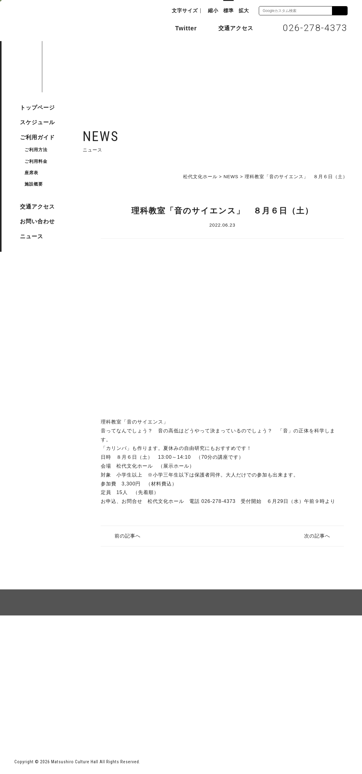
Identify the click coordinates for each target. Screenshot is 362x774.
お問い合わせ (37, 221)
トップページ (37, 108)
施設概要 (34, 184)
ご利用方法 (36, 149)
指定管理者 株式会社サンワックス (125, 724)
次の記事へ (317, 535)
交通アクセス (231, 28)
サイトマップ (37, 637)
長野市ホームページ (37, 724)
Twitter (180, 27)
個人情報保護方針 (89, 637)
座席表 (31, 172)
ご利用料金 (36, 161)
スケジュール (37, 122)
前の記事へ (128, 535)
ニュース (31, 236)
